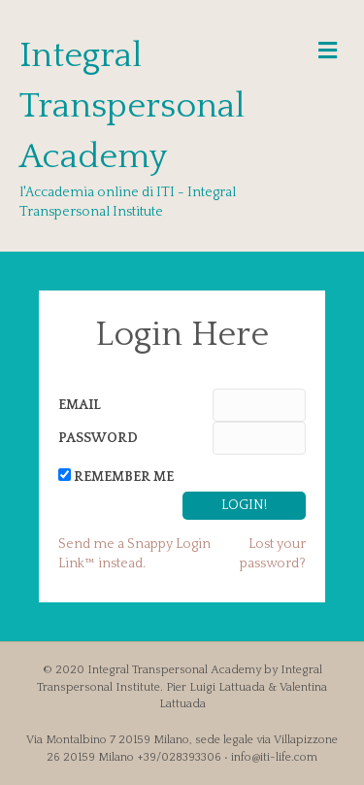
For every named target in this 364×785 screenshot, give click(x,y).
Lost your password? (273, 553)
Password (98, 438)
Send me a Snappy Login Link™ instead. (134, 553)
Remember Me (124, 477)
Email (79, 405)
